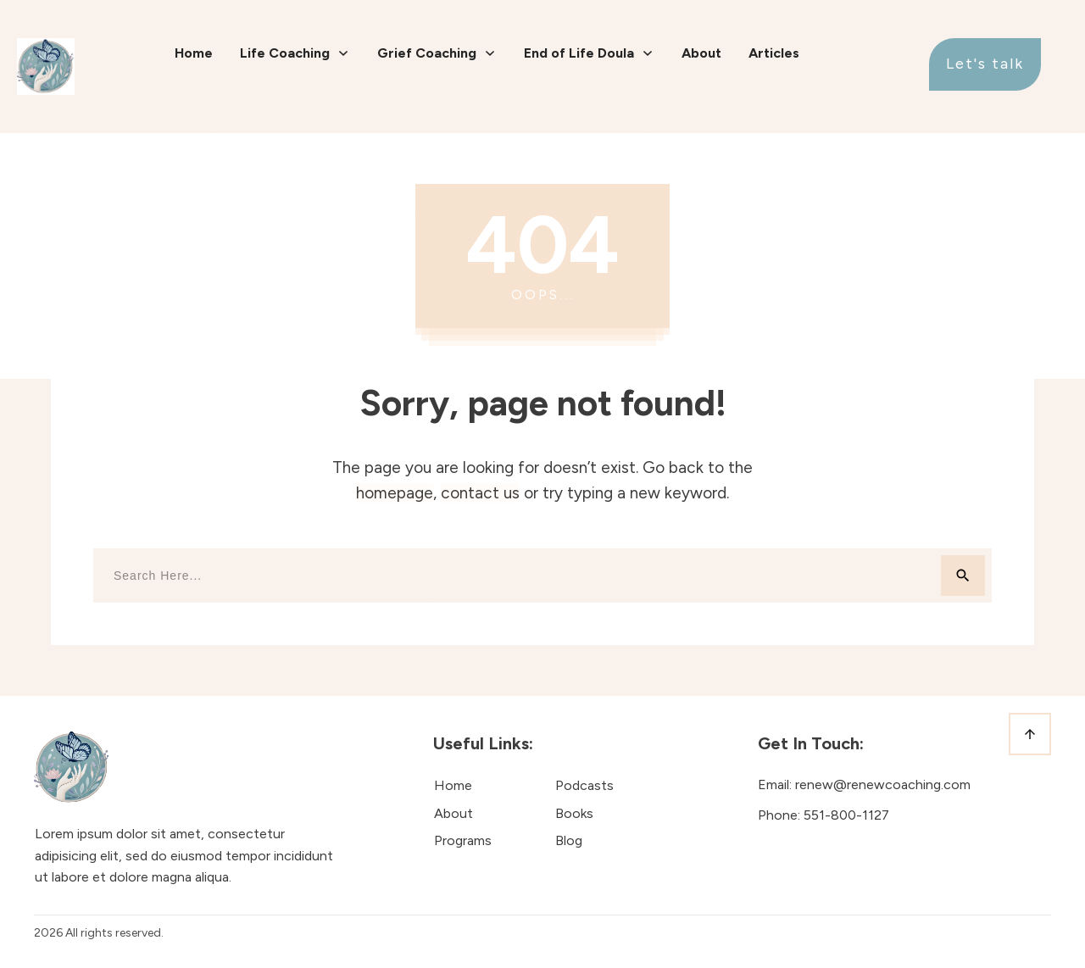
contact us (480, 493)
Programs (463, 840)
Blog (568, 840)
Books (574, 813)
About (453, 813)
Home (453, 785)
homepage (394, 493)
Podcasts (584, 785)
